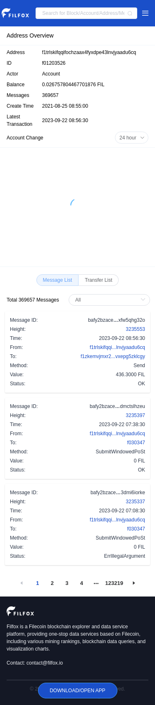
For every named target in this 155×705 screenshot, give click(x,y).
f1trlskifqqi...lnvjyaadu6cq (117, 347)
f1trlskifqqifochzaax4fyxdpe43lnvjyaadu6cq (89, 52)
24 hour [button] (132, 138)
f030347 (136, 443)
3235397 (135, 415)
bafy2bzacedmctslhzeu (117, 406)
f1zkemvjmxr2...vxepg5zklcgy (113, 356)
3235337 (135, 502)
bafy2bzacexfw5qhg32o (116, 319)
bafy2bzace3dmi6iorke (118, 492)
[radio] (57, 280)
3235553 (135, 329)
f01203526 (54, 63)
